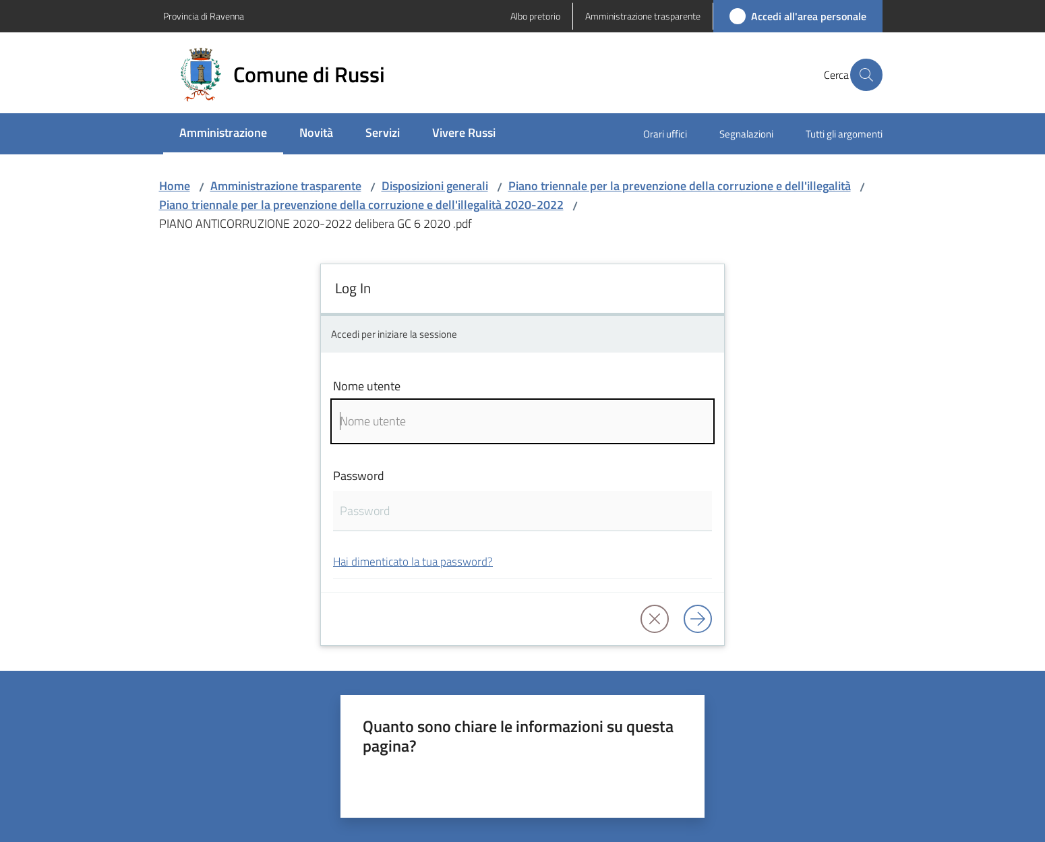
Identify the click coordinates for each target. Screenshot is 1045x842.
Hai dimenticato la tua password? (413, 561)
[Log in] (698, 619)
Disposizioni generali (435, 186)
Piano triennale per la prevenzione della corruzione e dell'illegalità (679, 186)
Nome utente (366, 386)
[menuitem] (223, 133)
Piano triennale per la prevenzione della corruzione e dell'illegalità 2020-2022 (361, 205)
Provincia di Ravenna (203, 16)
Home (174, 186)
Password (358, 476)
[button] (866, 75)
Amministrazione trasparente (285, 186)
